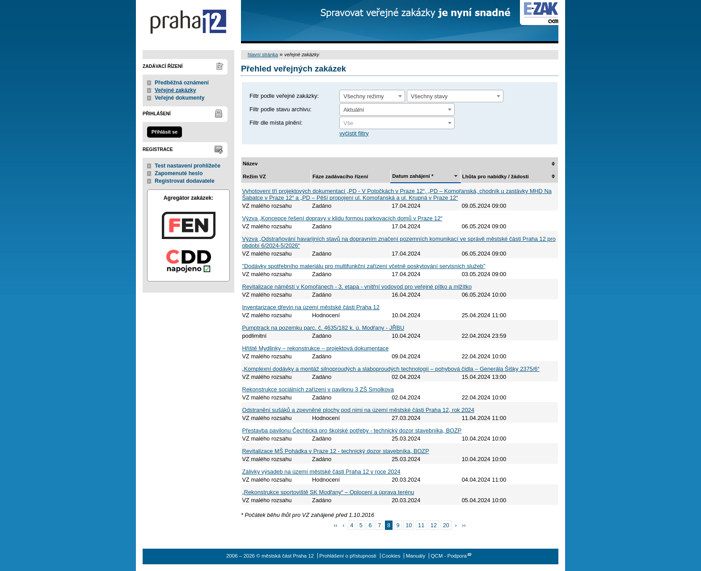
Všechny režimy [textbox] (363, 96)
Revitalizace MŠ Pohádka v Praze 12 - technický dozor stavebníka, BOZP (335, 451)
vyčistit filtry (353, 133)
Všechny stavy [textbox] (429, 96)
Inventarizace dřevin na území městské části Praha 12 (311, 307)
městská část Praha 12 (188, 21)
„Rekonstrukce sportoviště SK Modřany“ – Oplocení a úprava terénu (328, 492)
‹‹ (336, 525)
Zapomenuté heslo (179, 173)
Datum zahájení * (412, 176)
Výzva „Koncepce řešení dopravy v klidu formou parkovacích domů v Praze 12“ (342, 218)
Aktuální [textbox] (353, 109)
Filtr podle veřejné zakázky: (284, 95)
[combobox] (372, 96)
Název (250, 163)
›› (464, 525)
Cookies (391, 555)
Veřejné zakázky (175, 90)
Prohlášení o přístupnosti (347, 555)
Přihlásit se (164, 131)
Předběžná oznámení (182, 83)
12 (434, 525)
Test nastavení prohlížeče (187, 166)
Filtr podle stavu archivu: (280, 109)
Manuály (416, 555)
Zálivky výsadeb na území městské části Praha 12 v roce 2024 (321, 471)
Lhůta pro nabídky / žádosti (495, 176)
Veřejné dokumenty (179, 98)
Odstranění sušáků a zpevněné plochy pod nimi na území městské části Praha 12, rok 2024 (358, 410)
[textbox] (397, 123)
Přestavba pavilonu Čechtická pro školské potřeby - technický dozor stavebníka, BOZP (352, 430)
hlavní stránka (263, 54)
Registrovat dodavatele (185, 181)
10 (408, 525)
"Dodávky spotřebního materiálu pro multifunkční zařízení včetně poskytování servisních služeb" (364, 266)
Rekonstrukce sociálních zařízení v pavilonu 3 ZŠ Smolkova (318, 389)
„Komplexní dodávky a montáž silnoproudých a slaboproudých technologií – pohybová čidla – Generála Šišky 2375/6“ (391, 368)
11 (421, 525)
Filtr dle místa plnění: (276, 122)
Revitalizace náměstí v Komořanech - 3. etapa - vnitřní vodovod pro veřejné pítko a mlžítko (357, 286)
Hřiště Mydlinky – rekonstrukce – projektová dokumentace (315, 348)
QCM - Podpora (449, 555)
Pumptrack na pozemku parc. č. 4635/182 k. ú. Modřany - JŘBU (323, 327)
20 (446, 525)
